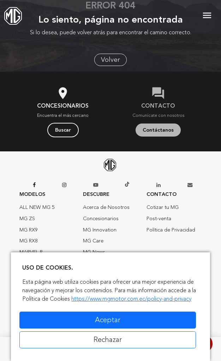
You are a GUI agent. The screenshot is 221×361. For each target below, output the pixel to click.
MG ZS (27, 218)
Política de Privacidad (171, 230)
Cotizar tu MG (163, 207)
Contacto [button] (162, 194)
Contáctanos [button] (158, 130)
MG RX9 (28, 230)
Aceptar (107, 320)
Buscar (63, 130)
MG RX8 (28, 240)
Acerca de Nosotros (106, 207)
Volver (110, 59)
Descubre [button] (96, 194)
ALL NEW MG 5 (36, 207)
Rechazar (108, 339)
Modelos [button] (32, 194)
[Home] (13, 15)
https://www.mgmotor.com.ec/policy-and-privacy (131, 299)
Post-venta (159, 218)
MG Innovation (100, 230)
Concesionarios (101, 218)
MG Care (93, 240)
